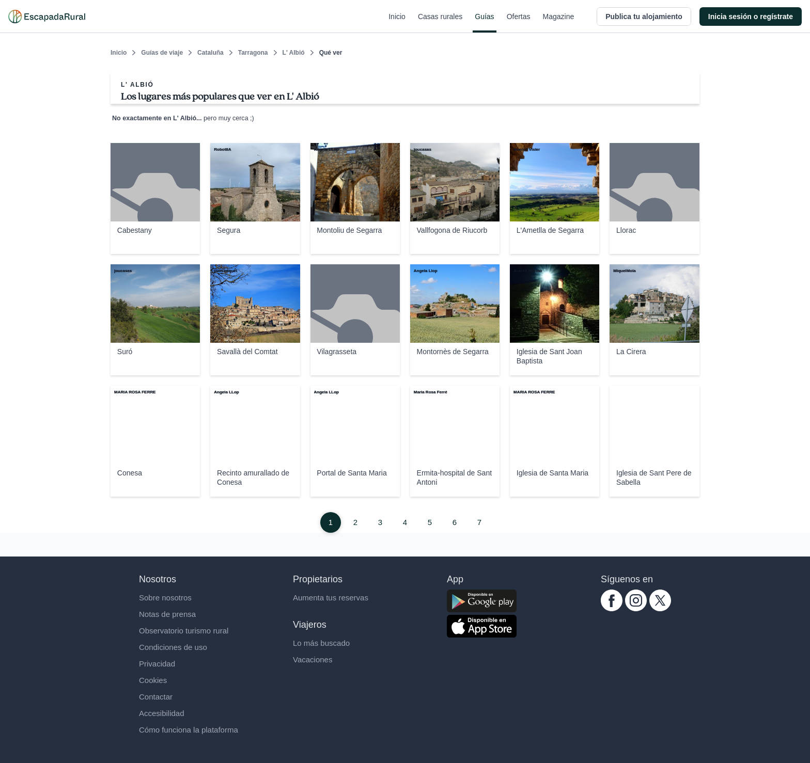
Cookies (153, 680)
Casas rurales (440, 22)
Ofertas (519, 22)
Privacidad (157, 663)
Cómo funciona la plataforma (188, 729)
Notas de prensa (167, 614)
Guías (484, 22)
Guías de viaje (162, 52)
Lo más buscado (321, 643)
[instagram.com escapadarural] (636, 608)
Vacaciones (312, 659)
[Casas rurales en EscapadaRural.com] (46, 16)
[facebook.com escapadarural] (611, 608)
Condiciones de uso (173, 647)
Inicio (397, 22)
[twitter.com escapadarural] (660, 608)
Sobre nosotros (165, 597)
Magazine (559, 22)
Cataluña (210, 52)
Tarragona (253, 52)
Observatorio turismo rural (183, 630)
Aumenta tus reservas (330, 597)
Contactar (156, 696)
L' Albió (294, 52)
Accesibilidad (161, 713)
